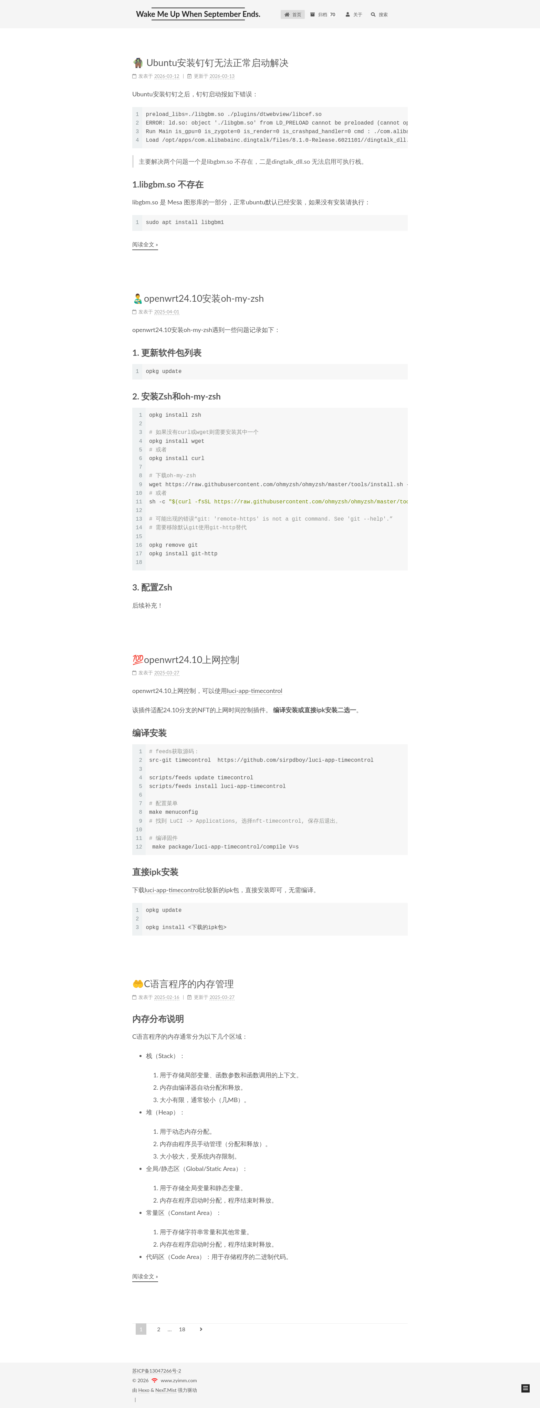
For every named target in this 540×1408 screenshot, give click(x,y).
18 (182, 1329)
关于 (353, 14)
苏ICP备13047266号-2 (156, 1371)
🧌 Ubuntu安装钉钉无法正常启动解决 (210, 62)
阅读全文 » (145, 244)
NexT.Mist (165, 1390)
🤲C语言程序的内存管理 (183, 982)
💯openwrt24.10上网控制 (185, 659)
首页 (292, 14)
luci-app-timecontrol (254, 690)
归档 (323, 14)
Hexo (143, 1390)
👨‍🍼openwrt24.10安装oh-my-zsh (198, 298)
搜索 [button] (379, 14)
